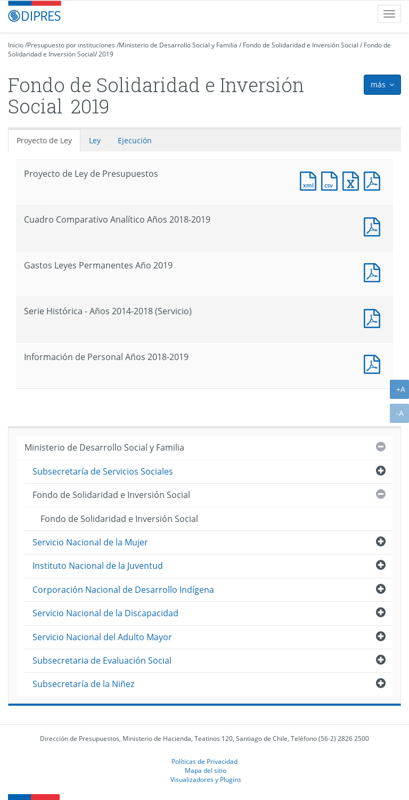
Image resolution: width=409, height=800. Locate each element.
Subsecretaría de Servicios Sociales (102, 471)
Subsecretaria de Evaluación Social (101, 660)
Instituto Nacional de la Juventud (97, 566)
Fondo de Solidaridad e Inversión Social (300, 45)
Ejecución (135, 140)
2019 (106, 54)
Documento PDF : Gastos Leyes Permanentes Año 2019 (374, 271)
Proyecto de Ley (44, 140)
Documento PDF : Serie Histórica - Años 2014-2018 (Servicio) (374, 317)
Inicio (15, 45)
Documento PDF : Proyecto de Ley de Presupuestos (374, 180)
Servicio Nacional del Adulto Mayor (102, 637)
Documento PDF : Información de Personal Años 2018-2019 (374, 363)
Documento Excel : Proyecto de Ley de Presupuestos (353, 180)
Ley (95, 140)
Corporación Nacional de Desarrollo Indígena (123, 589)
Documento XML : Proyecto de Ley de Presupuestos (310, 180)
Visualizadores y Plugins (205, 779)
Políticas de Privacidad (204, 761)
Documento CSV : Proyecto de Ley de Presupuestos (331, 180)
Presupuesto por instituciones (71, 45)
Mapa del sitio (205, 770)
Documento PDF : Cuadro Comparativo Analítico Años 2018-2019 (374, 226)
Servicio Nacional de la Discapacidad (105, 613)
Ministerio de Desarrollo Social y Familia (178, 45)
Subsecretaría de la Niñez (83, 684)
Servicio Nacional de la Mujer (90, 542)
